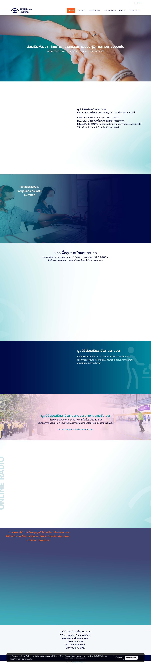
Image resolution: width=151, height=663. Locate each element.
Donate (122, 10)
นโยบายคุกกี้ (29, 659)
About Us (81, 10)
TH (138, 2)
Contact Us (135, 10)
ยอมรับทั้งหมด (131, 658)
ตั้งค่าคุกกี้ (118, 658)
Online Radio (110, 10)
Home (71, 10)
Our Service (95, 10)
